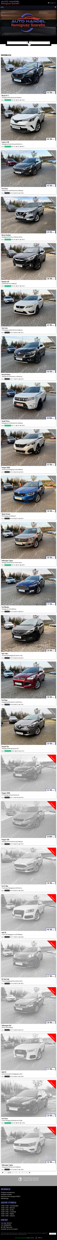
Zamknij (53, 1233)
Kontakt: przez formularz (9, 1229)
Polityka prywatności (8, 1192)
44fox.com (38, 1237)
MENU (2, 7)
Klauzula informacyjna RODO (10, 1196)
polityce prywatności (22, 1234)
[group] (28, 24)
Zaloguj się (52, 3)
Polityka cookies (6, 1194)
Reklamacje (4, 1198)
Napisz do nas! (24, 1237)
